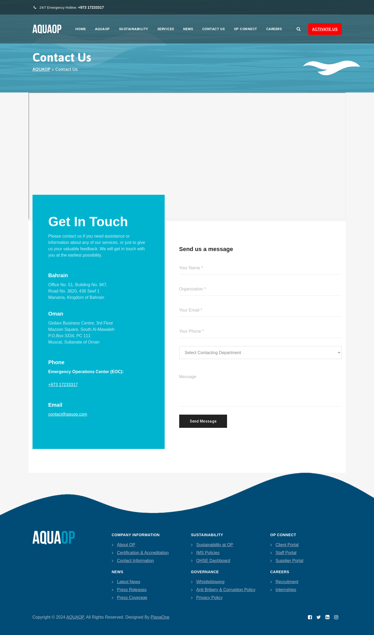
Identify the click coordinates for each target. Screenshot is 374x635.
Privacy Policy (209, 597)
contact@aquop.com (67, 414)
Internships (286, 589)
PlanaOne (160, 617)
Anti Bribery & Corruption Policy (226, 589)
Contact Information (135, 560)
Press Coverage (132, 597)
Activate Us (325, 29)
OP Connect (245, 29)
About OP (126, 545)
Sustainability (133, 29)
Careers (274, 29)
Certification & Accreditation (143, 552)
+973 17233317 (63, 384)
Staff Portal (286, 552)
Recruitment (287, 582)
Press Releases (132, 589)
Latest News (128, 582)
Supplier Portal (289, 560)
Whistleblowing (210, 582)
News (188, 29)
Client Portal (287, 545)
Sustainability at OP (214, 545)
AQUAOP (102, 29)
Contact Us (213, 29)
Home (80, 29)
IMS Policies (208, 552)
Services (165, 29)
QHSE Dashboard (213, 560)
